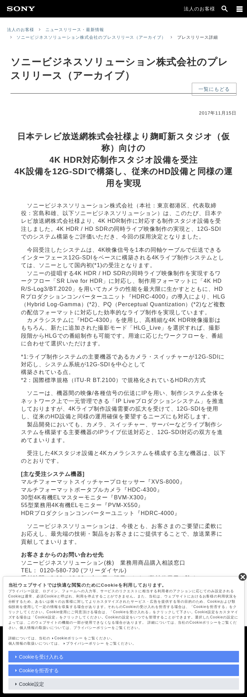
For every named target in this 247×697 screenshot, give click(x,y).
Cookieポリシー (69, 638)
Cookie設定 (31, 684)
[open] (224, 8)
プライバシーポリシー (85, 643)
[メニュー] (239, 8)
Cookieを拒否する (39, 670)
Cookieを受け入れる (41, 657)
